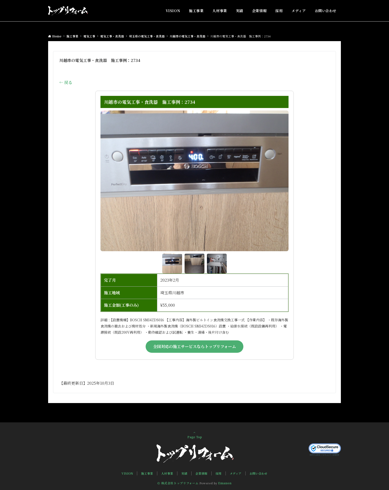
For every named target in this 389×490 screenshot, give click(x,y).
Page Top (194, 434)
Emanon (225, 483)
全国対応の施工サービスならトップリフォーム (194, 346)
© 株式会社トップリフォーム (177, 483)
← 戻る (65, 82)
